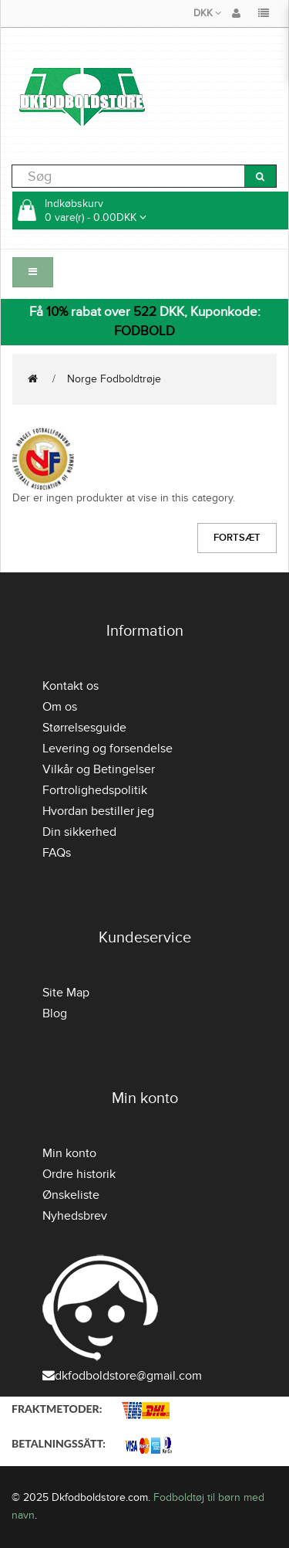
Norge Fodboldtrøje (114, 378)
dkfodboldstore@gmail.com (122, 1375)
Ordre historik (79, 1174)
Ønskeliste (70, 1195)
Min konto (69, 1153)
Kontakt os (70, 686)
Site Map (65, 992)
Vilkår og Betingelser (98, 769)
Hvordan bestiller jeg (98, 811)
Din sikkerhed (79, 832)
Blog (54, 1013)
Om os (59, 707)
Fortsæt (236, 537)
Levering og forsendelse (107, 748)
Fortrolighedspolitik (94, 790)
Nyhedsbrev (74, 1216)
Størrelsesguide (84, 727)
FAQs (56, 853)
